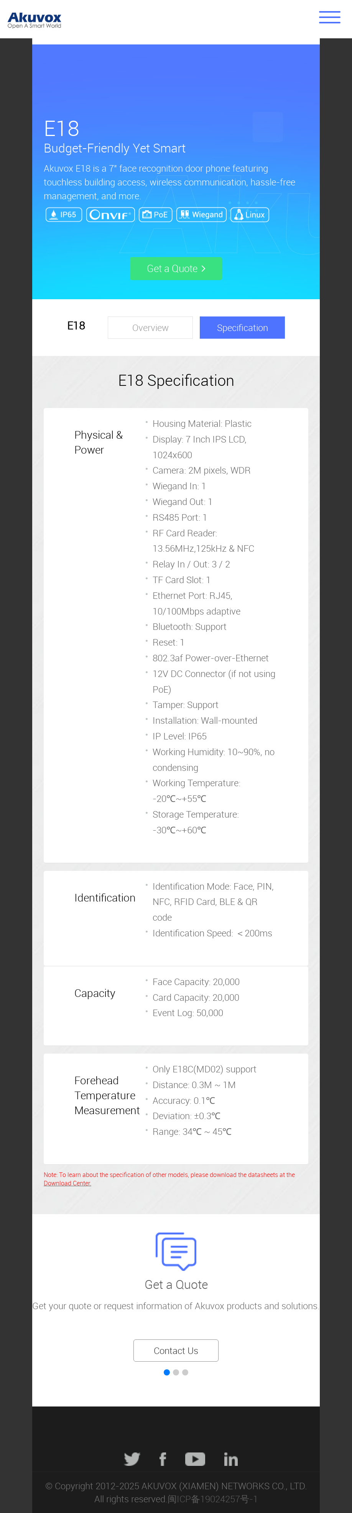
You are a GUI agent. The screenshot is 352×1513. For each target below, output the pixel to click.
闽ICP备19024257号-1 (213, 1499)
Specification (242, 327)
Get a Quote (176, 1284)
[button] (167, 1372)
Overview (150, 327)
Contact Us (176, 1350)
